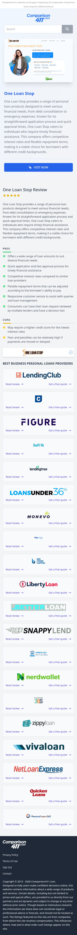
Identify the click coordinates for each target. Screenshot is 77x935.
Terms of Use (10, 861)
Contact (7, 873)
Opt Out (7, 867)
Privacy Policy (10, 855)
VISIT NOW (38, 167)
